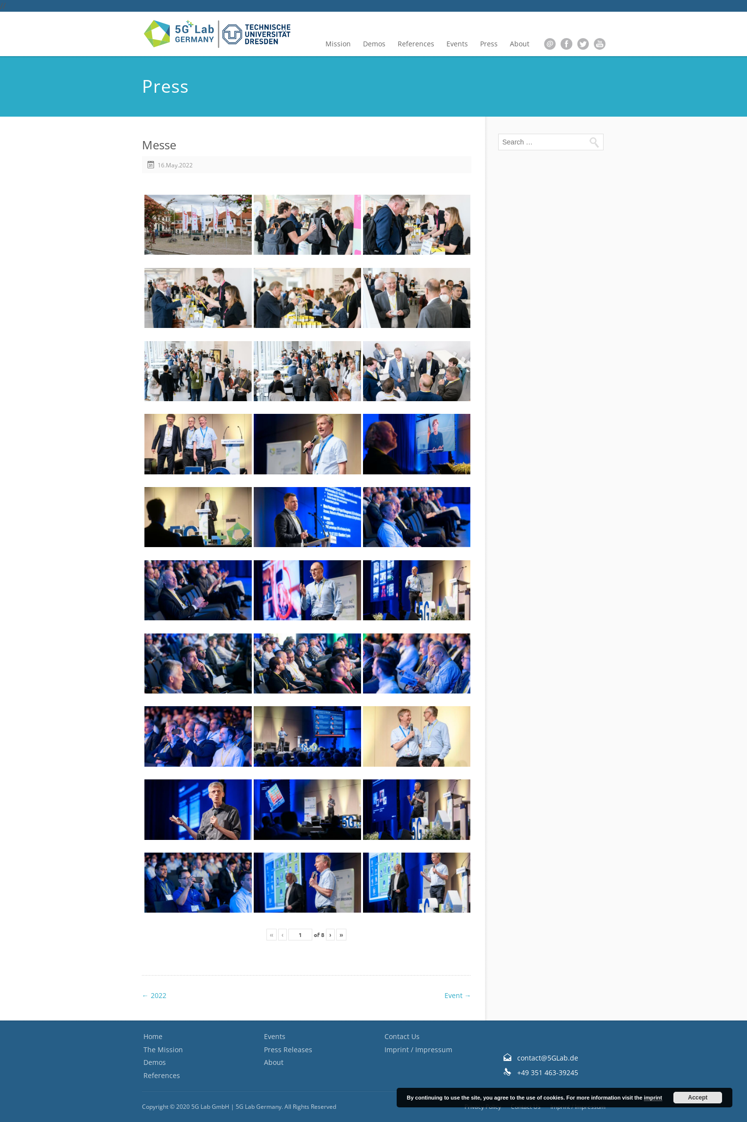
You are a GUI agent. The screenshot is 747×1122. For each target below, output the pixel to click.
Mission (338, 43)
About (519, 43)
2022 (154, 995)
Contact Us (402, 1036)
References (416, 43)
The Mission (163, 1049)
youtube (600, 44)
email (550, 44)
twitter (583, 44)
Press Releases (288, 1049)
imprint (653, 1098)
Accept (697, 1097)
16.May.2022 (175, 165)
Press (489, 43)
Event (457, 995)
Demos (374, 43)
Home (152, 1036)
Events (457, 43)
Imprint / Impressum (418, 1049)
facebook (566, 44)
